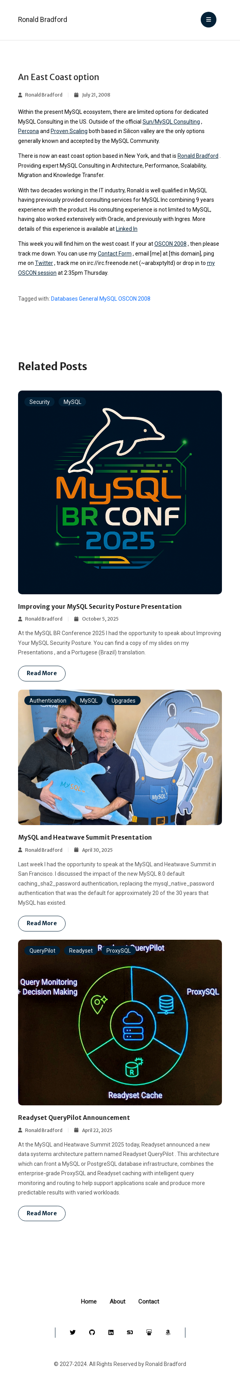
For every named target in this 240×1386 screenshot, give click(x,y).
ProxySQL (118, 951)
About (117, 1301)
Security (39, 401)
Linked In (126, 229)
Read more (42, 673)
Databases (64, 299)
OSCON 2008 (170, 244)
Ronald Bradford (42, 20)
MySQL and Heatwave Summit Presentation (85, 837)
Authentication (47, 701)
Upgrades (124, 701)
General (88, 299)
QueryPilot (42, 951)
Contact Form (115, 253)
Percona (28, 131)
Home (89, 1301)
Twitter (44, 263)
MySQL (108, 299)
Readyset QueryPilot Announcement (74, 1117)
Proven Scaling (69, 131)
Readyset (81, 951)
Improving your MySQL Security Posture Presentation (100, 606)
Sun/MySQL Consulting (171, 122)
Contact (148, 1301)
